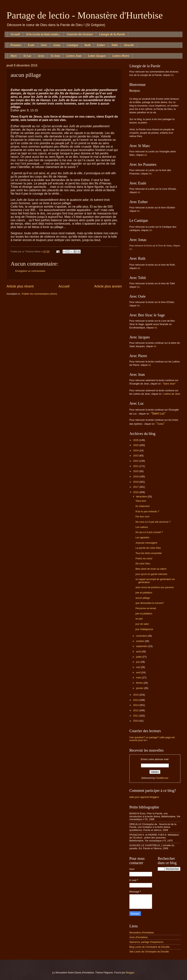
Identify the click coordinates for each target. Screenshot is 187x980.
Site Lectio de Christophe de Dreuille (149, 951)
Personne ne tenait (145, 608)
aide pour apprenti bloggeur (144, 797)
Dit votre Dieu (142, 563)
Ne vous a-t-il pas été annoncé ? (152, 521)
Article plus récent (20, 286)
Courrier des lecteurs (80, 34)
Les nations (141, 527)
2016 (136, 492)
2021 (136, 466)
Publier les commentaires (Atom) (39, 293)
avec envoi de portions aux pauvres (154, 587)
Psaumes (16, 45)
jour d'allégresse (144, 629)
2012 (136, 710)
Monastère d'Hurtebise (141, 932)
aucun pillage (142, 597)
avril (138, 672)
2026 (136, 440)
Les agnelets (142, 537)
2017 (136, 486)
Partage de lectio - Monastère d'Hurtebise (85, 15)
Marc (13, 55)
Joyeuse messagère (146, 542)
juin (138, 661)
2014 (136, 700)
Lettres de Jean (171, 393)
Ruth (87, 45)
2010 (136, 720)
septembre (142, 646)
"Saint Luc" (158, 413)
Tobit (114, 45)
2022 (136, 460)
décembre (142, 496)
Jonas (56, 45)
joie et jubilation (143, 592)
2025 (136, 445)
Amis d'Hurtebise (138, 937)
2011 (136, 715)
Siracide (129, 45)
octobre (140, 641)
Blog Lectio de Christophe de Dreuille (149, 946)
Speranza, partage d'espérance (146, 942)
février (139, 682)
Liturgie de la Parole (112, 34)
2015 (136, 694)
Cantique (72, 45)
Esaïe (31, 45)
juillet (139, 656)
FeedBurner (162, 778)
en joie (139, 618)
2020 (136, 471)
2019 (136, 476)
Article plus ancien (108, 286)
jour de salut (142, 624)
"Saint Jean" (169, 383)
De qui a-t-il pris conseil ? (149, 532)
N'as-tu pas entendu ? (147, 511)
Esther (101, 45)
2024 (136, 450)
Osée (44, 45)
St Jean (55, 55)
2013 (136, 705)
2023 (136, 455)
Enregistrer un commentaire (30, 271)
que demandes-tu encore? (149, 603)
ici (172, 75)
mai (138, 667)
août (138, 651)
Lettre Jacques (97, 55)
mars (139, 677)
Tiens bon (140, 500)
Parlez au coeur (143, 558)
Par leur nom (142, 516)
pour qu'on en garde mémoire (151, 574)
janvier (140, 688)
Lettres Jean (74, 55)
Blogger (130, 972)
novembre (142, 635)
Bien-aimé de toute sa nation (150, 568)
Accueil (15, 34)
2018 (136, 481)
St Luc (27, 55)
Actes (41, 55)
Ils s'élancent (142, 506)
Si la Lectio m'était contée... (43, 34)
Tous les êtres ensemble (148, 553)
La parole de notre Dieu (148, 547)
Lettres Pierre (120, 55)
